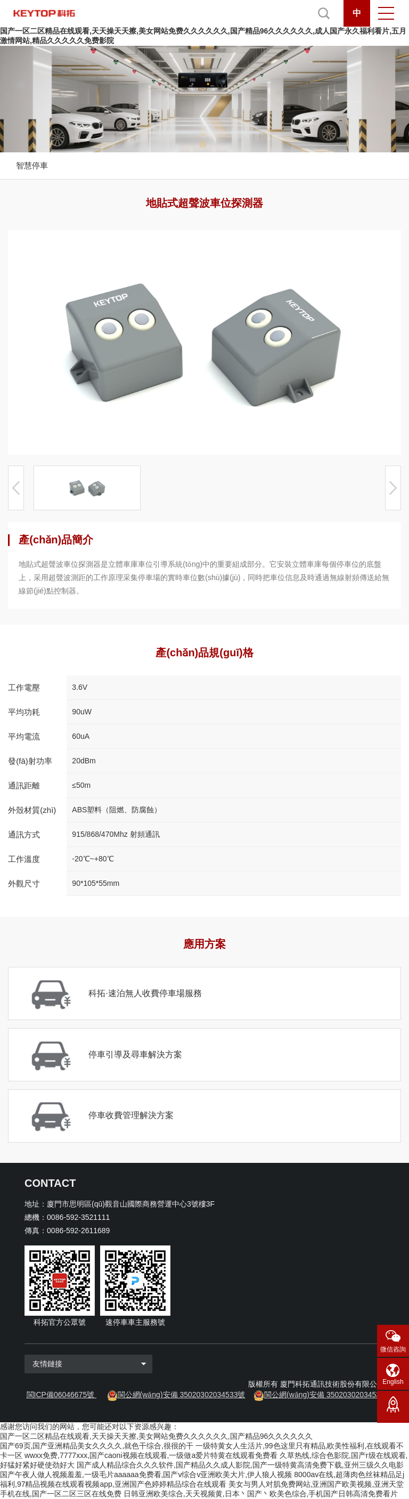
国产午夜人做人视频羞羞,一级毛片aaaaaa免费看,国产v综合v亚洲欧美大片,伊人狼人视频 (146, 1474)
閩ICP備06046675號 (61, 1394)
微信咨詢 (393, 1349)
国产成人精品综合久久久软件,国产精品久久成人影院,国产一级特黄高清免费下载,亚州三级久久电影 (240, 1465)
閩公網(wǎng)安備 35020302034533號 (182, 1394)
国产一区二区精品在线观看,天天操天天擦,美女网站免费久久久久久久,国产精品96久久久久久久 (156, 1436)
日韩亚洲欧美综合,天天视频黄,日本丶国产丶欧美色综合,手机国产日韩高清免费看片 (261, 1493)
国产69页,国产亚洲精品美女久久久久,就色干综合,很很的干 (96, 1445)
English (392, 1382)
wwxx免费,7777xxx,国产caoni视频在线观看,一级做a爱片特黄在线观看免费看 (150, 1455)
